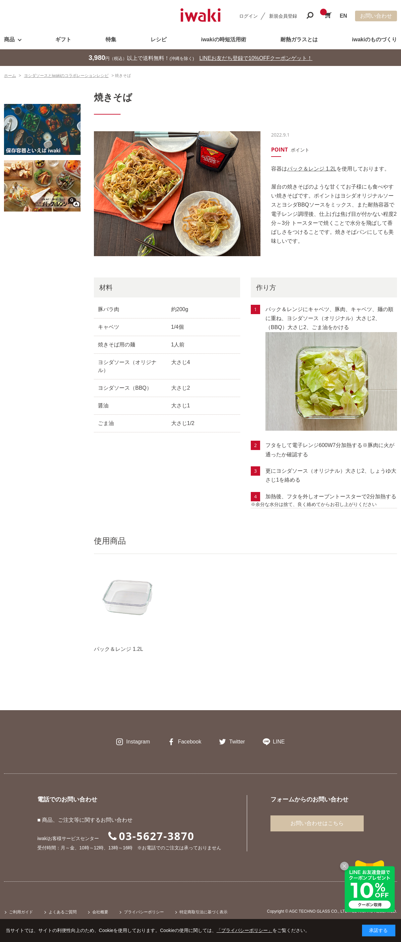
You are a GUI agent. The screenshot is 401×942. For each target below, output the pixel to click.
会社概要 (100, 912)
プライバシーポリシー (144, 912)
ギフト (63, 39)
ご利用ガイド (21, 912)
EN (343, 16)
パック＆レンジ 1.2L (311, 169)
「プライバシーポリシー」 (244, 930)
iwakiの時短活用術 (223, 39)
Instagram (138, 741)
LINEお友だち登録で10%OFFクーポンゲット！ (256, 58)
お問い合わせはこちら (317, 823)
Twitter (237, 741)
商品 (9, 39)
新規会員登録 (283, 16)
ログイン (248, 16)
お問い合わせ (376, 16)
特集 (111, 39)
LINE (279, 741)
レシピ (159, 39)
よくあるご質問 (63, 912)
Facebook (189, 741)
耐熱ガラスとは (299, 39)
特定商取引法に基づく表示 (203, 912)
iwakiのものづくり (374, 39)
